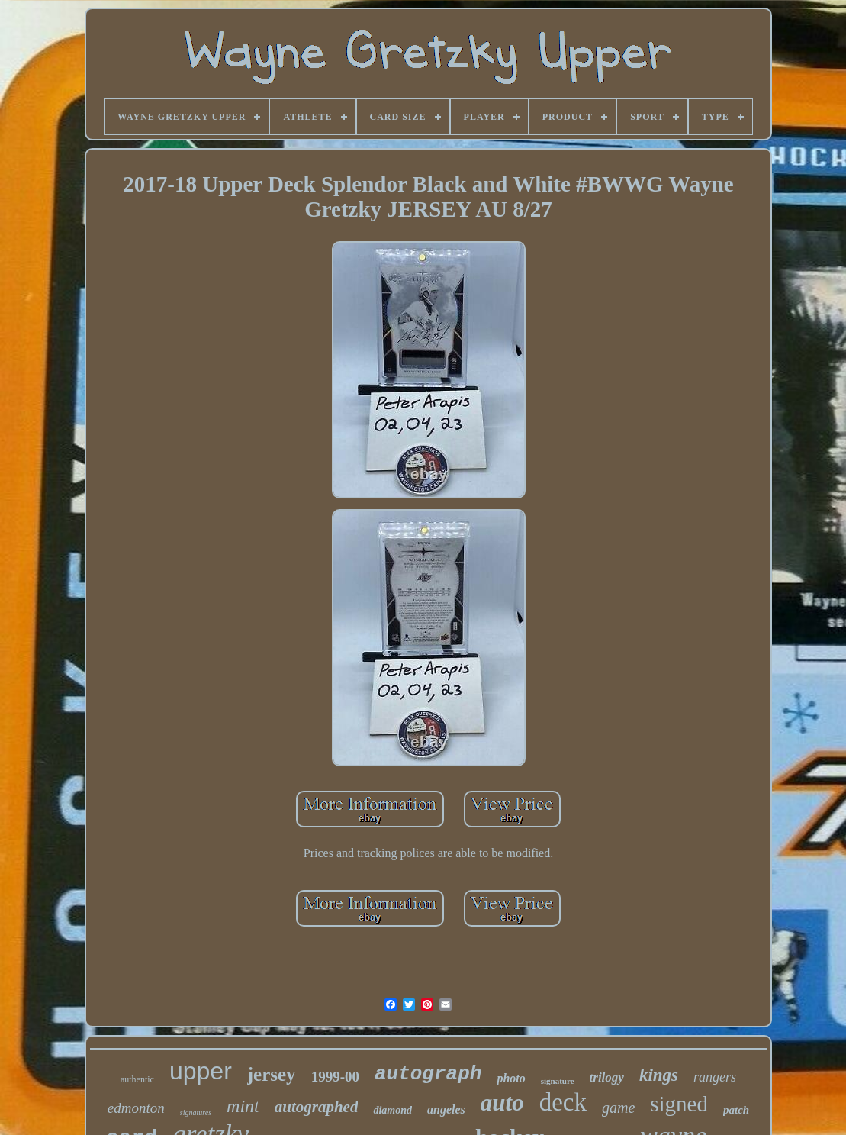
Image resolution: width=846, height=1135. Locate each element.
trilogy (607, 1077)
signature (557, 1080)
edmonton (136, 1108)
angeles (446, 1109)
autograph (428, 1073)
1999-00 (335, 1077)
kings (658, 1075)
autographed (317, 1107)
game (618, 1107)
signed (679, 1103)
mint (243, 1106)
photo (511, 1078)
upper (200, 1071)
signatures (195, 1112)
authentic (137, 1079)
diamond (392, 1110)
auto (502, 1102)
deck (563, 1102)
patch (736, 1110)
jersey (271, 1074)
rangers (714, 1077)
